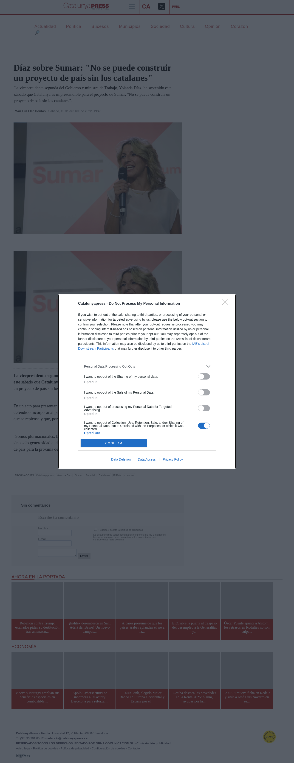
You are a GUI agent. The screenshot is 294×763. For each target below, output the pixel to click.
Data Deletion (121, 459)
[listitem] (147, 366)
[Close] (226, 303)
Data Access (147, 459)
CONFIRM (113, 443)
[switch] (204, 376)
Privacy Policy (173, 459)
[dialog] (147, 381)
